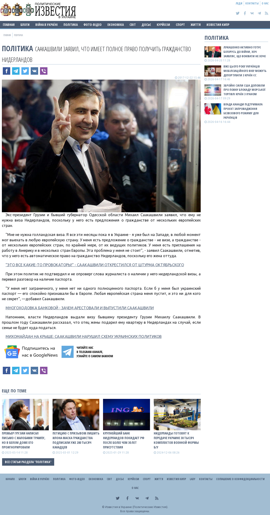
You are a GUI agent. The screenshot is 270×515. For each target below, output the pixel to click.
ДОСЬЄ (146, 24)
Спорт (180, 24)
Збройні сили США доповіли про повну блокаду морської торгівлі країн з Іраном (244, 89)
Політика (70, 24)
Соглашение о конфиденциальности (240, 479)
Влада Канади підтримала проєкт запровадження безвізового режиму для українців (243, 111)
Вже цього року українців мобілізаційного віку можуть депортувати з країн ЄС (245, 70)
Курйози (163, 24)
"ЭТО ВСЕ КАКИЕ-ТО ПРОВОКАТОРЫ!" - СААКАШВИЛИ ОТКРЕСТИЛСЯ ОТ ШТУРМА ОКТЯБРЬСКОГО (95, 265)
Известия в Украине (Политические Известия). (136, 506)
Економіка (115, 24)
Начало (10, 479)
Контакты (252, 3)
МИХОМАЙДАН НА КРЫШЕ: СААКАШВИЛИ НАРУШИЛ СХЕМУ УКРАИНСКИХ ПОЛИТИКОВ (84, 336)
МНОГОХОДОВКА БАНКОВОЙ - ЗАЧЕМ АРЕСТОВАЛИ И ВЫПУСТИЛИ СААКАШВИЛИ (80, 308)
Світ (133, 24)
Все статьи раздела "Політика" (28, 462)
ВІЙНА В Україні (46, 24)
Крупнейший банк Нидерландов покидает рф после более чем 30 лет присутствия (123, 440)
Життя (196, 24)
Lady (192, 479)
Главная (9, 24)
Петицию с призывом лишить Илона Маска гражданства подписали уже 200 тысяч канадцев (76, 440)
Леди (239, 3)
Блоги (25, 24)
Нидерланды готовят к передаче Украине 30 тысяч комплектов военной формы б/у (176, 440)
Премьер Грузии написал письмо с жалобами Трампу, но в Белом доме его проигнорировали (23, 440)
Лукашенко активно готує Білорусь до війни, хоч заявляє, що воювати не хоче (244, 51)
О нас (265, 3)
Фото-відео (92, 24)
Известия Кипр (218, 24)
